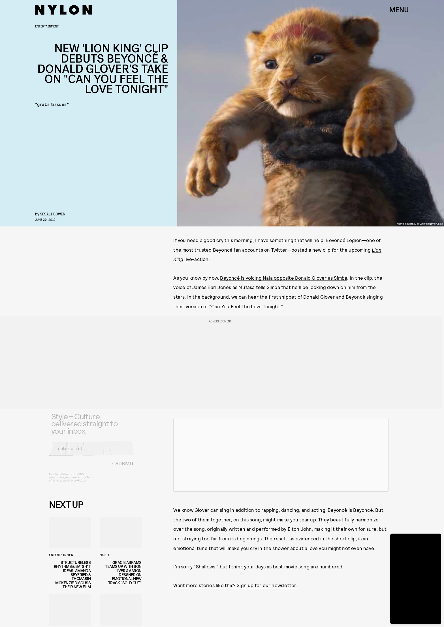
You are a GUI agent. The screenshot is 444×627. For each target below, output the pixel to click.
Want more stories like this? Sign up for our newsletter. (235, 585)
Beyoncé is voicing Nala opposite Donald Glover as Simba (283, 278)
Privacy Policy (77, 484)
